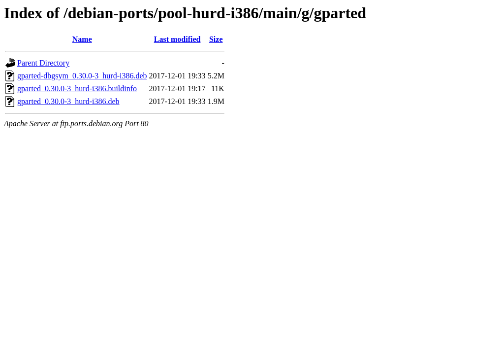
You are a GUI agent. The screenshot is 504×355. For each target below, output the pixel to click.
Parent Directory (43, 63)
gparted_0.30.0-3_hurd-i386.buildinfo (77, 88)
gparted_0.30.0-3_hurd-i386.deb (68, 101)
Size (216, 39)
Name (82, 39)
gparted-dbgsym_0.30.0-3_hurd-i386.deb (82, 75)
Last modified (177, 39)
